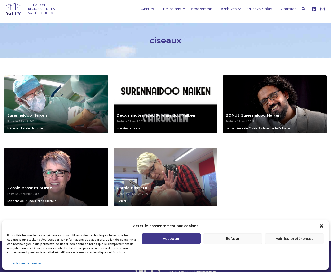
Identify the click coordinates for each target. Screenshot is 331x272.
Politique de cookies (27, 263)
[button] (321, 226)
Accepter (171, 238)
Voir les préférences (294, 238)
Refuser (233, 238)
